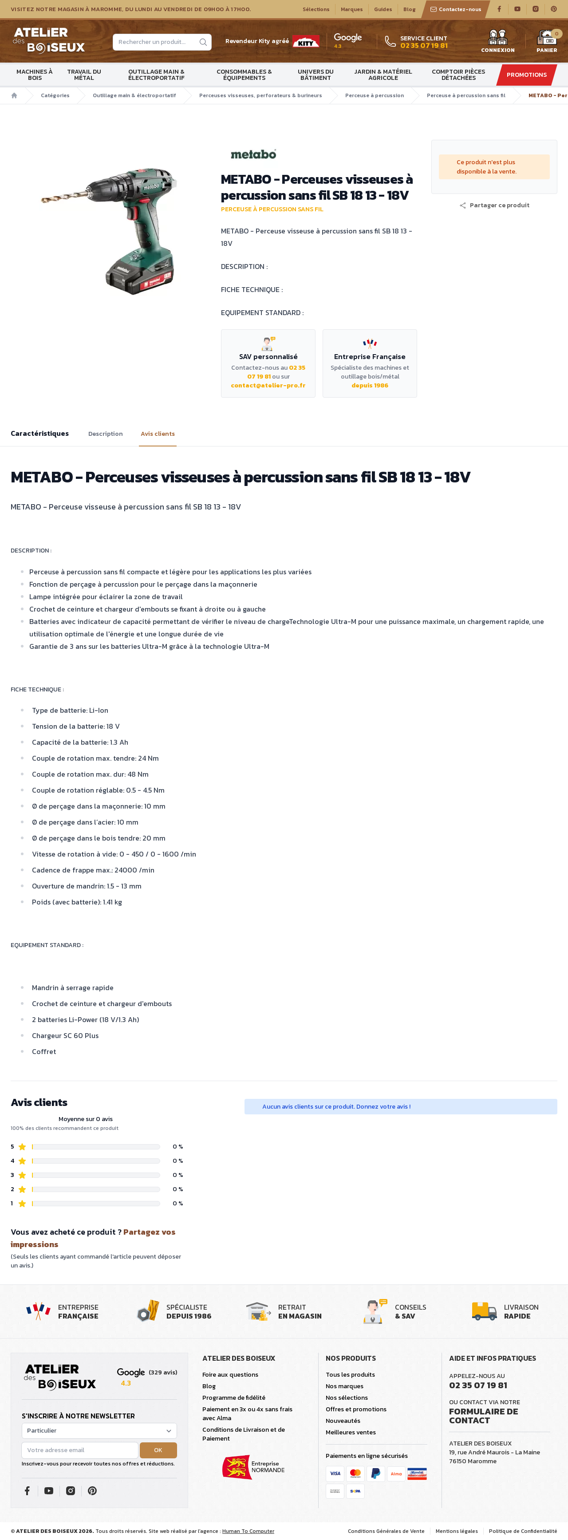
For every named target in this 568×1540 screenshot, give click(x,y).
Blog (409, 9)
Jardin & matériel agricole (383, 75)
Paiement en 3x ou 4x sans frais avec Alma (247, 1414)
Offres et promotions (356, 1409)
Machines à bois (34, 75)
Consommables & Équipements (244, 75)
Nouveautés (343, 1420)
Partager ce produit (494, 205)
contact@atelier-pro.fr (268, 385)
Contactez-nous (455, 9)
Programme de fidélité (233, 1397)
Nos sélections (347, 1397)
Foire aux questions (230, 1374)
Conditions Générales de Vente (386, 1531)
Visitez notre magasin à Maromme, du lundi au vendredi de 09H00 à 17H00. (131, 9)
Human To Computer (248, 1531)
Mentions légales (457, 1531)
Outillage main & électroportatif (156, 75)
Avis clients (158, 434)
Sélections (316, 9)
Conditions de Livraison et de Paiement (243, 1434)
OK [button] (158, 1450)
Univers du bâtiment (316, 75)
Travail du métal (84, 75)
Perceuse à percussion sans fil (466, 95)
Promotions (527, 74)
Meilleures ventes (351, 1432)
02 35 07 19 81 (478, 1385)
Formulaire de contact (483, 1416)
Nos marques (344, 1386)
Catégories (55, 95)
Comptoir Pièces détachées (458, 75)
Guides (383, 9)
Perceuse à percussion (374, 95)
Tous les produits (350, 1374)
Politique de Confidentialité (523, 1531)
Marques (352, 9)
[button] (494, 205)
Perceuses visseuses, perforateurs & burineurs (260, 95)
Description (105, 434)
